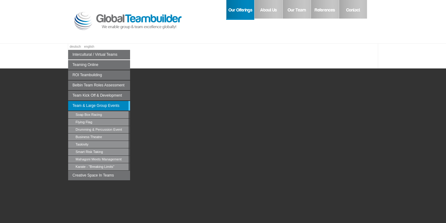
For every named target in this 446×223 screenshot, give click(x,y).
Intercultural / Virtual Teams (94, 54)
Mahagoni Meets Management (99, 159)
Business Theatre (89, 137)
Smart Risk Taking (89, 152)
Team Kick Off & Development (97, 95)
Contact (353, 10)
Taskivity (82, 144)
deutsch (75, 46)
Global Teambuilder (136, 21)
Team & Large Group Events (95, 105)
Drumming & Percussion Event (99, 129)
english (89, 46)
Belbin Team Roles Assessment (98, 85)
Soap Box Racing (89, 114)
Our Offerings (240, 10)
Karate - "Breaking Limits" (95, 166)
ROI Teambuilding (87, 75)
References (325, 10)
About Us (268, 10)
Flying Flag (84, 122)
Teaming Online (85, 65)
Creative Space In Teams (93, 175)
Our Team (297, 10)
